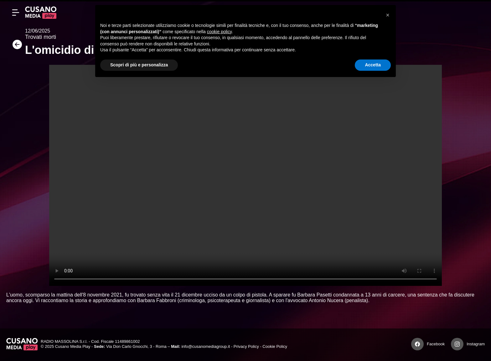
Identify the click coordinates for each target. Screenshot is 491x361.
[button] (388, 15)
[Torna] (15, 46)
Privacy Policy (246, 346)
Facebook (436, 344)
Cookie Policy (274, 346)
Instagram (476, 344)
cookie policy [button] (219, 31)
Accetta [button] (373, 64)
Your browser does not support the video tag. (245, 175)
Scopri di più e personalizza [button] (139, 64)
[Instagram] (457, 344)
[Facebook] (417, 344)
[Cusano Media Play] (40, 12)
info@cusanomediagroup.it (205, 346)
